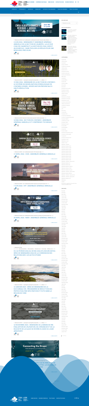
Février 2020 (64, 307)
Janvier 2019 (64, 324)
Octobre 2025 (64, 202)
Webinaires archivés (65, 91)
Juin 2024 (63, 228)
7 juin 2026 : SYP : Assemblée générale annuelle (33, 186)
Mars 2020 (64, 306)
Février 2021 (64, 290)
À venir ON (64, 129)
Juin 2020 (63, 301)
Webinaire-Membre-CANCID (67, 166)
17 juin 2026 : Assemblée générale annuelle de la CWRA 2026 (72, 30)
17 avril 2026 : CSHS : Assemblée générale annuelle (34, 154)
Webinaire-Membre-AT (66, 163)
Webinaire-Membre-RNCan (67, 173)
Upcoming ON (31, 284)
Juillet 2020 (64, 299)
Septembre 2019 (65, 316)
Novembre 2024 (65, 219)
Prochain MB (64, 125)
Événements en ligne (43, 39)
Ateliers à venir (64, 142)
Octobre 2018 (64, 329)
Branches (38, 9)
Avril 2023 (63, 251)
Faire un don (34, 398)
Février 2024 (64, 234)
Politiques (52, 398)
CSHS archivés (64, 68)
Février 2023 (64, 255)
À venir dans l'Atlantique (66, 115)
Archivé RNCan (64, 79)
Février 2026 (64, 195)
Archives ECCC (64, 69)
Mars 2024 (64, 233)
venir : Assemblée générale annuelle (28, 151)
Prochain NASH (64, 127)
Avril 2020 (63, 304)
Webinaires (47, 39)
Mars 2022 (64, 272)
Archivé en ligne (65, 83)
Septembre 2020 (65, 296)
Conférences (64, 95)
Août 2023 (64, 245)
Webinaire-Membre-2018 (66, 147)
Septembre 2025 (65, 204)
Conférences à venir (32, 360)
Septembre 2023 (65, 243)
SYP (62, 108)
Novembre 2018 (65, 328)
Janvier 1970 (64, 331)
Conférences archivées (66, 66)
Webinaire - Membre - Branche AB (68, 161)
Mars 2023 (64, 253)
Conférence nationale (66, 105)
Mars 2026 (64, 194)
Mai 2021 (63, 285)
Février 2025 (64, 216)
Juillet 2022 (64, 267)
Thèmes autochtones (31, 248)
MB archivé (64, 76)
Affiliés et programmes (49, 9)
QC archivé (64, 85)
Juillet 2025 (64, 207)
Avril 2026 (63, 192)
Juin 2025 (63, 209)
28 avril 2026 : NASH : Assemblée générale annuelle (35, 217)
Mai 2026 (63, 190)
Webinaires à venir (50, 248)
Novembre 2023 (65, 240)
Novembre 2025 (65, 201)
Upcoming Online (35, 284)
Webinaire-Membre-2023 (66, 156)
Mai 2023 (63, 250)
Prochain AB (64, 112)
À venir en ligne (44, 248)
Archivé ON (64, 81)
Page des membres (62, 9)
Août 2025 (64, 206)
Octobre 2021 (64, 280)
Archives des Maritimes (66, 74)
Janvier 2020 (64, 309)
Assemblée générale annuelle (35, 39)
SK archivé (64, 86)
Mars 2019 (64, 323)
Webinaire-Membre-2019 (66, 149)
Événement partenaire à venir (67, 132)
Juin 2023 (63, 248)
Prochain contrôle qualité (66, 134)
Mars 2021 (64, 289)
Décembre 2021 (65, 277)
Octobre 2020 (64, 294)
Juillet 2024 (64, 226)
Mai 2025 (63, 211)
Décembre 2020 (65, 292)
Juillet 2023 (64, 246)
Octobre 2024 (64, 221)
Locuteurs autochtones (66, 101)
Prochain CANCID (65, 118)
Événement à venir (36, 183)
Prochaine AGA (64, 113)
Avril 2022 (63, 270)
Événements (22, 9)
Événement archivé (65, 71)
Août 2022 (64, 265)
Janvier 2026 (64, 197)
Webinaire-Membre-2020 (66, 151)
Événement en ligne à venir (43, 183)
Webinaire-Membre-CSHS (66, 168)
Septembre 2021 (65, 282)
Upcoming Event (26, 284)
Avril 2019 (63, 321)
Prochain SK (64, 135)
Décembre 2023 (65, 238)
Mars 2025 (64, 214)
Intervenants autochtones (23, 248)
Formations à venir (65, 139)
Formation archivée (65, 90)
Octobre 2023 (64, 241)
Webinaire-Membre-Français (67, 169)
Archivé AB (64, 59)
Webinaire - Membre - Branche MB (68, 171)
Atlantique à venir (26, 360)
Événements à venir (38, 248)
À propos (14, 9)
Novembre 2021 (65, 279)
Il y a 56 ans (64, 335)
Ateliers (63, 181)
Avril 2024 (63, 231)
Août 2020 (64, 297)
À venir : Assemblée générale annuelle (27, 215)
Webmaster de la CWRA (18, 39)
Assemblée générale (27, 39)
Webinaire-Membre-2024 (66, 157)
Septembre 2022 (65, 263)
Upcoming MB (31, 322)
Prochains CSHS (65, 122)
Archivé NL (64, 78)
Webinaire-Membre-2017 (66, 146)
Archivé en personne (65, 73)
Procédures (64, 107)
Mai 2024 (63, 229)
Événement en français (66, 96)
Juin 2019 (63, 319)
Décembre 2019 (65, 311)
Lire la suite (54, 55)
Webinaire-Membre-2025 (66, 159)
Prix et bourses (74, 9)
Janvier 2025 (64, 218)
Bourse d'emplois (43, 398)
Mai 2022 (63, 268)
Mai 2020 (63, 302)
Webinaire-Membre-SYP (66, 178)
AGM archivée (64, 61)
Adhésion (30, 9)
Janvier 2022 (64, 275)
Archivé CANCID (65, 64)
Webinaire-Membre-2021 (66, 152)
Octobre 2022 (64, 262)
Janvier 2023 (64, 257)
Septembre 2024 (65, 223)
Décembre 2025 (65, 199)
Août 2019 (64, 318)
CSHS (34, 151)
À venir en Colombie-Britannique (68, 117)
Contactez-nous (60, 398)
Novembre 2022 (65, 260)
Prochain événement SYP (66, 137)
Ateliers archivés (65, 93)
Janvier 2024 (64, 236)
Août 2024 (64, 224)
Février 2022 (64, 274)
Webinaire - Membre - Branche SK (68, 176)
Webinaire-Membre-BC (66, 164)
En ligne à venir (43, 360)
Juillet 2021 (64, 284)
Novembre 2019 (65, 313)
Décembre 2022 (65, 258)
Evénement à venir (38, 360)
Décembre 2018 (65, 326)
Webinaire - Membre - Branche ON (68, 174)
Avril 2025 (63, 212)
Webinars (43, 284)
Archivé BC (64, 62)
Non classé (64, 110)
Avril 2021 (63, 287)
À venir (23, 39)
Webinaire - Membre (65, 144)
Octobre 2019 (64, 314)
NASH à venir (41, 215)
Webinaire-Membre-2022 (66, 154)
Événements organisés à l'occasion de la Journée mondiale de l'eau (69, 184)
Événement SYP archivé (66, 88)
